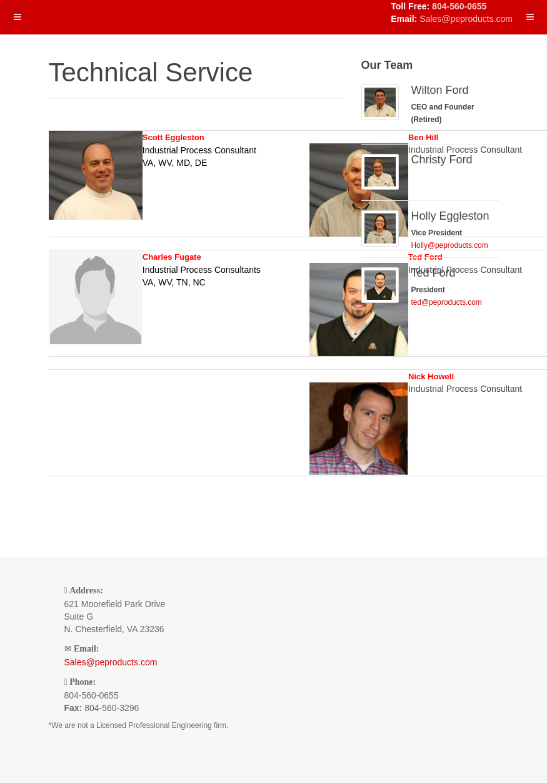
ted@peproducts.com (446, 302)
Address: (86, 590)
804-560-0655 (459, 6)
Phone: (82, 682)
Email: (86, 649)
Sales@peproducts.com (466, 19)
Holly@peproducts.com (449, 245)
